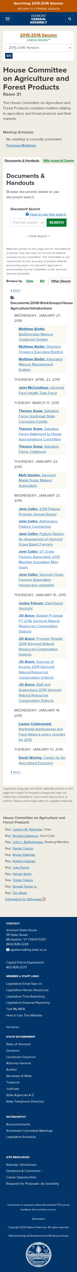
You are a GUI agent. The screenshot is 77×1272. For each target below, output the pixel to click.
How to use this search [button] (46, 214)
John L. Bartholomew (28, 842)
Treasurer (13, 1082)
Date (29, 281)
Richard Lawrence (25, 836)
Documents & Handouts (22, 161)
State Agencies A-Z (20, 1095)
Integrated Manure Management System (41, 364)
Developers (38, 1219)
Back (15, 291)
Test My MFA (15, 1009)
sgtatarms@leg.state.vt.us (26, 950)
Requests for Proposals (22, 1184)
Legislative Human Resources (27, 990)
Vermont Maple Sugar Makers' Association (37, 480)
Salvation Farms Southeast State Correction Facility (39, 416)
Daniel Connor (23, 848)
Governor (13, 1051)
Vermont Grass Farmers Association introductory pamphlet (41, 580)
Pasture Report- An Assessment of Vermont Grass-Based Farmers (41, 539)
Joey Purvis (21, 868)
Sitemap (12, 1165)
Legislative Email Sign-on (24, 984)
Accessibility (50, 1184)
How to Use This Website (24, 1015)
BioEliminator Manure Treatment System (36, 334)
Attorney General (18, 1063)
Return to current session (39, 9)
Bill (42, 281)
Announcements (18, 1124)
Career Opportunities (21, 1177)
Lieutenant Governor (21, 1057)
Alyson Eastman (24, 855)
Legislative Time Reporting (25, 996)
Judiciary (12, 1089)
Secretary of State (19, 1076)
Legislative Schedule (21, 1137)
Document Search (38, 212)
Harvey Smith (22, 874)
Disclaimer (12, 1027)
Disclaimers (28, 1165)
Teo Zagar (20, 893)
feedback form (29, 1209)
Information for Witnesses (25, 899)
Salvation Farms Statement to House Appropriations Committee (40, 434)
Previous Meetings (21, 145)
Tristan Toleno (23, 880)
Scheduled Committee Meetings (29, 1131)
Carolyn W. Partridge (27, 829)
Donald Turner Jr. (25, 886)
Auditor (11, 1070)
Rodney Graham (24, 861)
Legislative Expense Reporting (28, 1003)
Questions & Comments (23, 1171)
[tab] (22, 160)
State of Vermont (18, 1044)
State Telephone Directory (25, 1101)
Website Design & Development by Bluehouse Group (38, 1235)
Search (56, 222)
